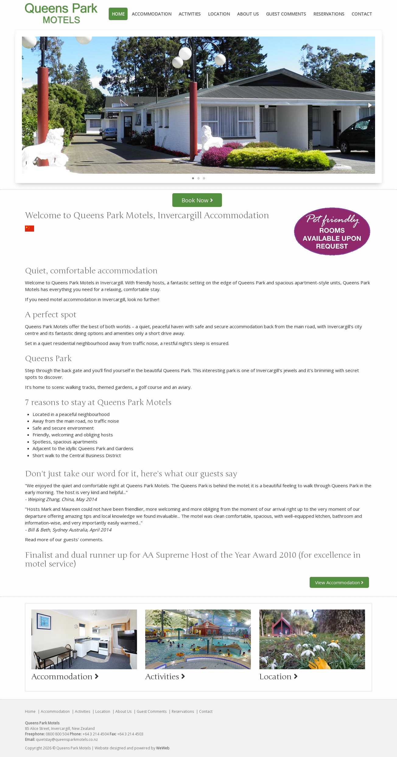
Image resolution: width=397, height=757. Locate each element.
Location (219, 14)
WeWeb (163, 748)
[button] (369, 105)
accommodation (80, 299)
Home (118, 14)
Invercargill (111, 282)
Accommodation (151, 14)
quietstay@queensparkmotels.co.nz (67, 739)
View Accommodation (339, 582)
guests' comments (82, 539)
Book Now (197, 200)
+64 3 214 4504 (96, 734)
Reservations (328, 14)
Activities (190, 14)
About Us (248, 14)
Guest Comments (286, 14)
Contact (362, 14)
